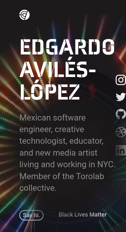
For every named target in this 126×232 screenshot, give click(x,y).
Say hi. (31, 215)
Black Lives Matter (83, 214)
